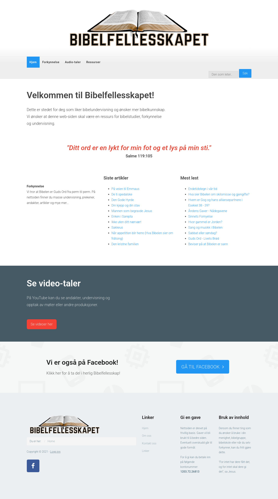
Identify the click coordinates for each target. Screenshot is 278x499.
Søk (245, 73)
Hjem (33, 62)
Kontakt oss (149, 443)
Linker (145, 450)
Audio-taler (73, 62)
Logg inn (55, 451)
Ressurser (93, 62)
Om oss (146, 435)
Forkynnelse (51, 62)
